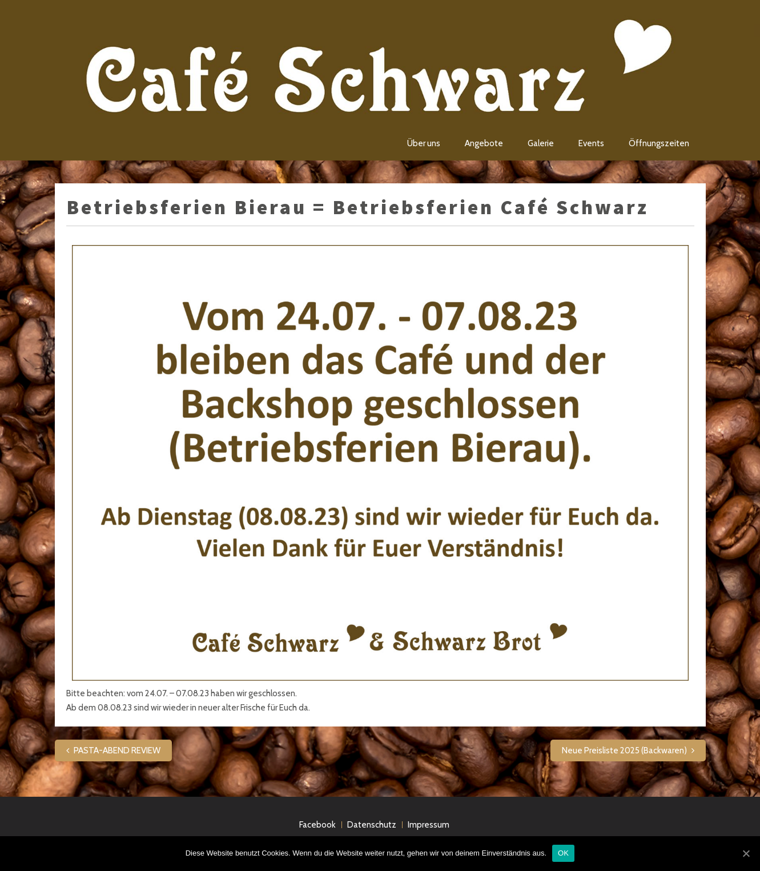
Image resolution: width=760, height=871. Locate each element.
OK (563, 853)
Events (591, 143)
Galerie (541, 143)
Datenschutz (371, 825)
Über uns (423, 143)
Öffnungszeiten (659, 143)
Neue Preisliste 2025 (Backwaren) (624, 750)
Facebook (317, 825)
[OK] (745, 853)
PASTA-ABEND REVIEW (117, 750)
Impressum (428, 825)
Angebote (484, 143)
